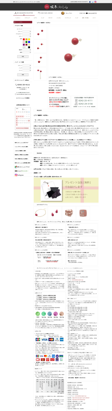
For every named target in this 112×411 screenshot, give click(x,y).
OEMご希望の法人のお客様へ (21, 158)
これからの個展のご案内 (20, 150)
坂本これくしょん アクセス (22, 166)
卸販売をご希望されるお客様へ (22, 154)
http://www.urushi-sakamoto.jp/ (78, 399)
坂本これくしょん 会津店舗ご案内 (22, 162)
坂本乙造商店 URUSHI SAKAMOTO (79, 1)
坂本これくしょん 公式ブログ (21, 142)
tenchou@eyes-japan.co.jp (77, 279)
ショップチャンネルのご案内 (21, 146)
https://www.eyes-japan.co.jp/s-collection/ (80, 397)
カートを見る (19, 22)
